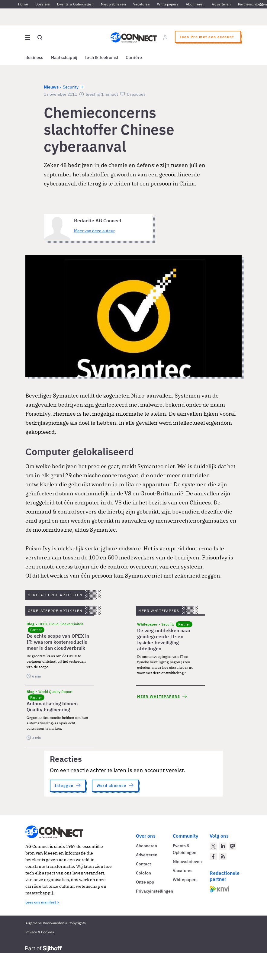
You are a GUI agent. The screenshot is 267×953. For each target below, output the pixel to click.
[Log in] (165, 37)
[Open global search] (39, 37)
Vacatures (141, 4)
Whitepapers (168, 4)
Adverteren (221, 4)
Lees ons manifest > (42, 902)
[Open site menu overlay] (27, 37)
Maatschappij (64, 57)
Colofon (143, 873)
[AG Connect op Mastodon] (232, 846)
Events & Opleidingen (75, 4)
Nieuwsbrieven (113, 4)
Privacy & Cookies (39, 932)
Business (34, 57)
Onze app (145, 882)
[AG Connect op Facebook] (213, 856)
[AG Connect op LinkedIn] (223, 846)
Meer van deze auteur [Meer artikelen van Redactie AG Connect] (94, 230)
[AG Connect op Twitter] (213, 846)
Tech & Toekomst (101, 57)
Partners (245, 4)
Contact (143, 864)
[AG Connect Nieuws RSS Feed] (223, 856)
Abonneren (195, 4)
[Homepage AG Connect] (134, 37)
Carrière (134, 57)
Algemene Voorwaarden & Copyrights (55, 923)
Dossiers (42, 4)
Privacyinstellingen (154, 891)
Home (23, 4)
